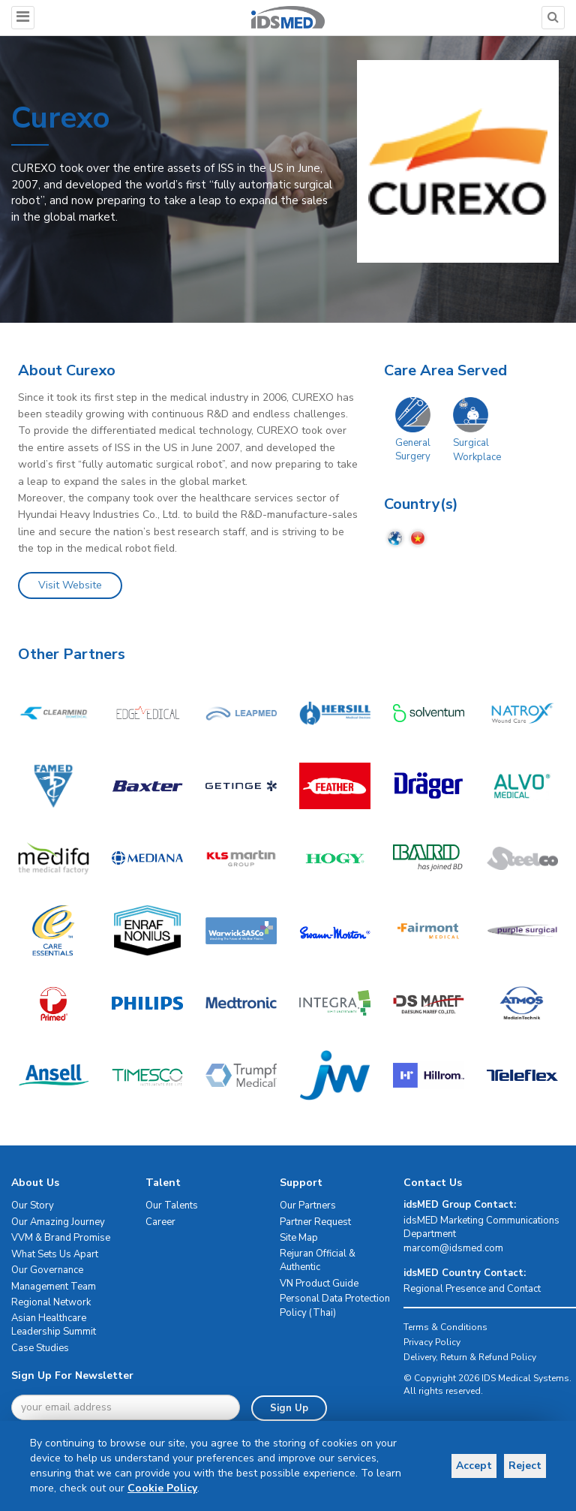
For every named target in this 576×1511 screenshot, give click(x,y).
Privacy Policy (432, 1342)
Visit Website (70, 585)
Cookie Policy (162, 1488)
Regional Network (51, 1302)
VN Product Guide (319, 1283)
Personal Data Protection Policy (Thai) (335, 1306)
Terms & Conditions (446, 1327)
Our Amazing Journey (58, 1222)
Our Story (32, 1205)
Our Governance (47, 1270)
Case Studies (40, 1348)
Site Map (299, 1238)
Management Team (53, 1286)
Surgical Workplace (477, 450)
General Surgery (412, 450)
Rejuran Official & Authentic (318, 1261)
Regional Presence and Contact (472, 1289)
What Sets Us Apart (54, 1254)
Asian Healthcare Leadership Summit (53, 1325)
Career (161, 1222)
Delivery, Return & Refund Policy (470, 1357)
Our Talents (172, 1205)
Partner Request (315, 1222)
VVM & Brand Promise (60, 1238)
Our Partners (308, 1205)
